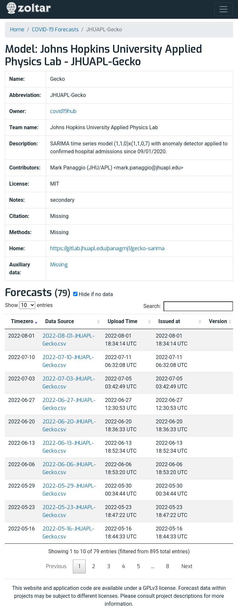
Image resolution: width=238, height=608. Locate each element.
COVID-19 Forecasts (55, 29)
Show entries (29, 305)
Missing (59, 264)
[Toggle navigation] (223, 9)
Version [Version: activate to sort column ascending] (218, 321)
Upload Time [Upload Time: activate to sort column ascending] (122, 321)
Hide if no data (92, 294)
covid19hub (63, 111)
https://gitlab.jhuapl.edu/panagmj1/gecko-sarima (107, 248)
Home (17, 29)
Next (187, 566)
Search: (188, 306)
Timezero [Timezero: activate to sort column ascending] (22, 321)
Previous (56, 566)
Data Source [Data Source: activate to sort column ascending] (59, 321)
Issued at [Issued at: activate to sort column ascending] (169, 321)
